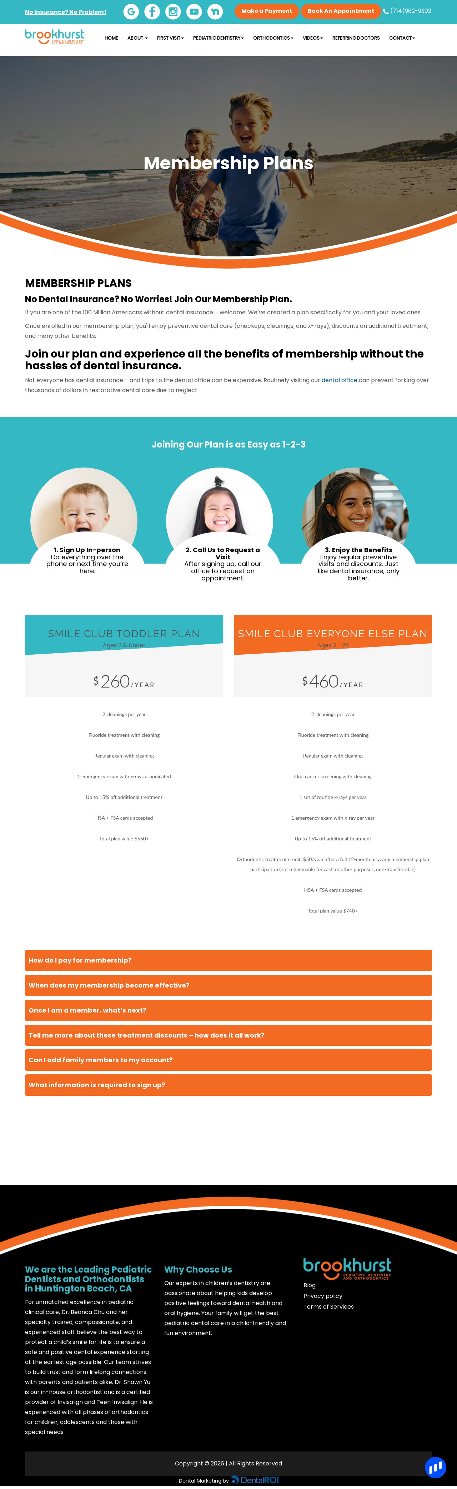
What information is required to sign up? (97, 1084)
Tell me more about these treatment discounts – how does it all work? (147, 1034)
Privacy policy (322, 1296)
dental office (339, 380)
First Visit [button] (170, 38)
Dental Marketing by (204, 1480)
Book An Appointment (341, 11)
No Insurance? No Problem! (65, 12)
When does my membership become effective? (109, 985)
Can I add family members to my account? (101, 1059)
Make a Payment (266, 11)
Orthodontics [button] (273, 38)
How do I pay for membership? (80, 960)
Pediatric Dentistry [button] (218, 38)
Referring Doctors (356, 38)
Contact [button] (402, 38)
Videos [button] (313, 38)
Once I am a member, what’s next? (87, 1009)
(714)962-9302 (407, 11)
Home (111, 38)
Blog (309, 1285)
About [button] (137, 38)
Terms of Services (328, 1307)
